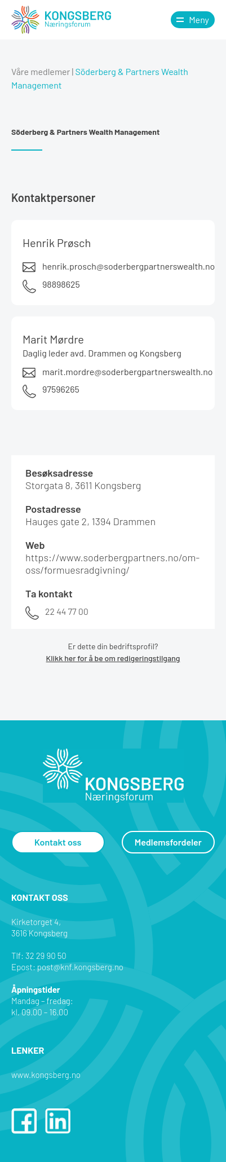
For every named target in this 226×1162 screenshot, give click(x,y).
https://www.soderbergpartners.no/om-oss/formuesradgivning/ (112, 563)
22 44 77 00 (66, 611)
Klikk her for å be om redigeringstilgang (113, 658)
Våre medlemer (40, 71)
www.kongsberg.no (46, 1074)
